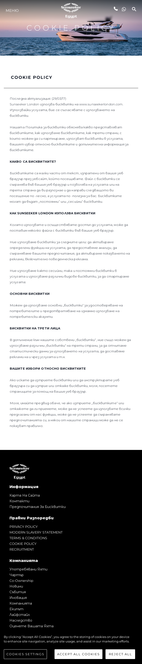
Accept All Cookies (78, 655)
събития (17, 592)
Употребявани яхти (28, 569)
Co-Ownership (21, 581)
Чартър (16, 575)
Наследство (20, 620)
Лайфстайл (19, 615)
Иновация (18, 598)
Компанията (20, 603)
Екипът (16, 609)
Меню (12, 10)
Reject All (120, 655)
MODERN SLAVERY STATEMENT (36, 532)
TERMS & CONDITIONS (28, 538)
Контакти (19, 501)
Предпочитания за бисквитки (37, 507)
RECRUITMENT (21, 549)
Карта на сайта (24, 495)
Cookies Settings (25, 655)
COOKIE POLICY (23, 544)
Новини (16, 586)
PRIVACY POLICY (23, 527)
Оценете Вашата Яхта (31, 626)
